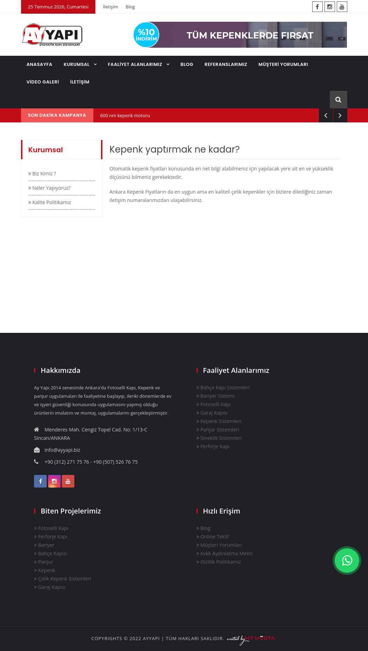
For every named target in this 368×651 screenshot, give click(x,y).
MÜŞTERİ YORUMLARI (283, 64)
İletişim (110, 7)
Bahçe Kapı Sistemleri (223, 387)
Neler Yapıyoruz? (49, 187)
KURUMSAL (77, 64)
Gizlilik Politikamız (218, 561)
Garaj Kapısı (212, 412)
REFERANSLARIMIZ (226, 64)
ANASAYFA (40, 64)
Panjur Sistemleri (217, 429)
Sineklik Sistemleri (219, 438)
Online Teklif (212, 536)
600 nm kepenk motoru (125, 115)
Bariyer (44, 545)
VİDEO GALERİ (43, 82)
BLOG (187, 64)
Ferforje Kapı (213, 446)
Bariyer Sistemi (215, 395)
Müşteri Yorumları (219, 545)
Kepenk (44, 570)
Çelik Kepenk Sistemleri (62, 578)
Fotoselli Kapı (213, 404)
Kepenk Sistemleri (218, 421)
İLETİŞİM (79, 82)
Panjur (43, 561)
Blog (130, 7)
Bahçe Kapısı (50, 553)
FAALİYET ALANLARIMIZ (135, 64)
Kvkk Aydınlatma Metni (224, 553)
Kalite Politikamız (49, 202)
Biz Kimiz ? (42, 173)
